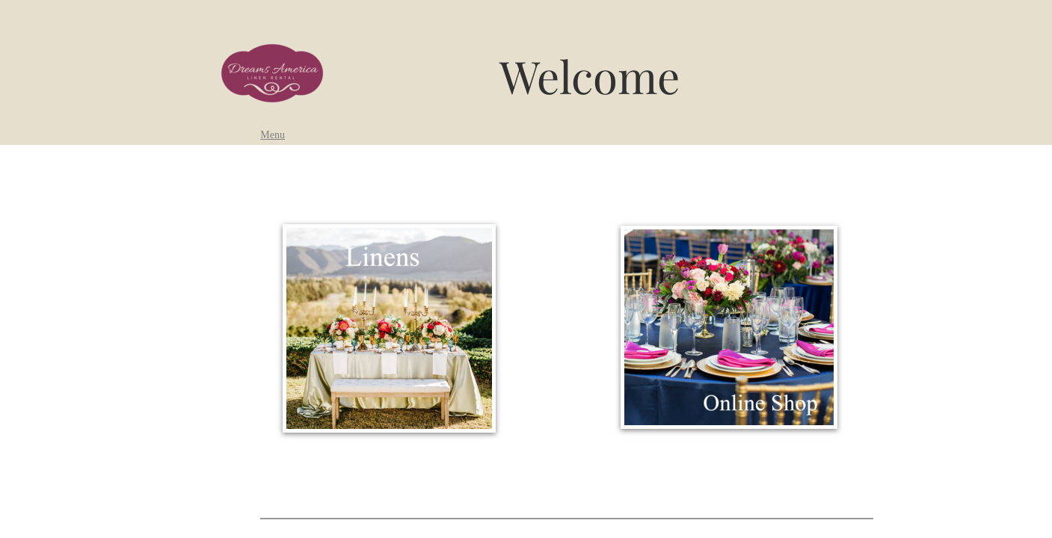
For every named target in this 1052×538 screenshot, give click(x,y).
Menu (272, 134)
